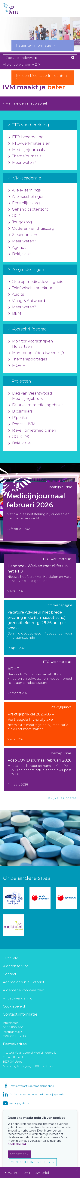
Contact (9, 974)
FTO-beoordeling (26, 137)
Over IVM (10, 958)
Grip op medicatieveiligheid (36, 282)
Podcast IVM (21, 424)
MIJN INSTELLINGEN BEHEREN (33, 1162)
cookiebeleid (17, 1144)
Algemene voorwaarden (23, 990)
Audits (16, 294)
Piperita (17, 418)
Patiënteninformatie (35, 45)
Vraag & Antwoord (26, 301)
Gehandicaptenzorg (28, 209)
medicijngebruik (19, 1103)
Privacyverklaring (18, 998)
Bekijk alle (19, 254)
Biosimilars (20, 411)
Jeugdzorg (20, 222)
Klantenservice (15, 966)
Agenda (17, 247)
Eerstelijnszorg (24, 203)
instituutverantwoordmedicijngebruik (32, 1085)
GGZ (14, 216)
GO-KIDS (18, 437)
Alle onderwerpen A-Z (21, 64)
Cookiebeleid (14, 1006)
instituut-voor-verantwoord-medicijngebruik (37, 1094)
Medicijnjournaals (26, 150)
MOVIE (16, 365)
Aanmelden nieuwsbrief (25, 103)
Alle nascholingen (26, 197)
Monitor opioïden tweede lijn (36, 353)
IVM (17, 8)
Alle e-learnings (24, 190)
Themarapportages (27, 359)
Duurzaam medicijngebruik (35, 405)
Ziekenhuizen (22, 235)
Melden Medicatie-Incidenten (43, 77)
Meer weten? (22, 162)
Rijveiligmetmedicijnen (32, 430)
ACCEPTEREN (19, 1154)
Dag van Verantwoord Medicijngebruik (30, 396)
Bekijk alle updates (61, 798)
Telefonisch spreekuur (30, 288)
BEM (14, 313)
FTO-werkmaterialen (29, 143)
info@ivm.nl (11, 1023)
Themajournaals (25, 156)
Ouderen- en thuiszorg (31, 228)
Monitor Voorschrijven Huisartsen (30, 344)
